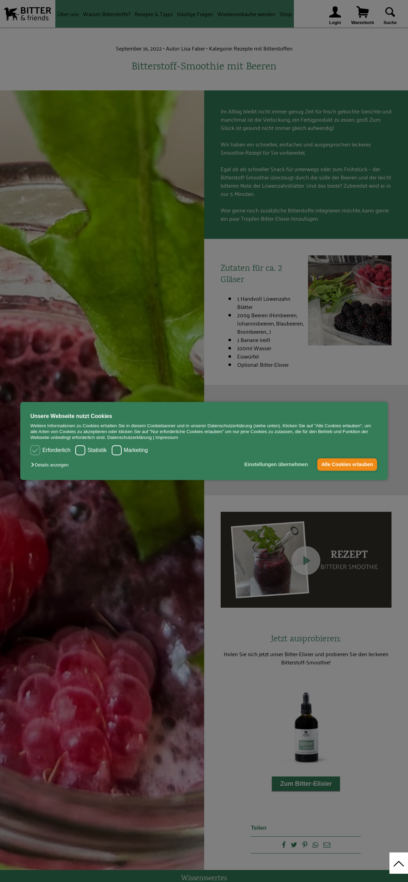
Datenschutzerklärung (129, 437)
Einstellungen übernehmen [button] (276, 464)
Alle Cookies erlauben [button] (347, 464)
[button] (51, 465)
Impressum (166, 437)
